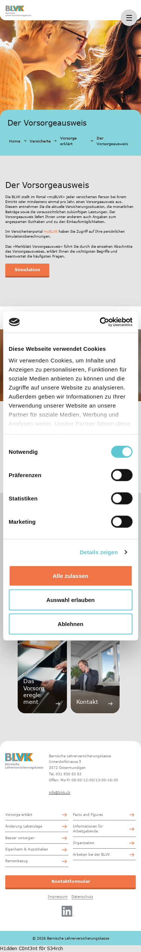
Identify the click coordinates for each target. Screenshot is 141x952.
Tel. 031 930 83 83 (65, 774)
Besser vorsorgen (20, 838)
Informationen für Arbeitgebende (88, 828)
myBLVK (51, 231)
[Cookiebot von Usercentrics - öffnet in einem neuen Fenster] (100, 322)
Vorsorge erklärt (68, 141)
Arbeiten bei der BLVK (91, 854)
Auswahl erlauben (70, 599)
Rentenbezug (16, 861)
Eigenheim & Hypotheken (26, 849)
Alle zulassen (70, 575)
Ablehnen (70, 623)
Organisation (83, 843)
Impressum (58, 896)
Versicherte (40, 141)
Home (14, 141)
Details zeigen (99, 552)
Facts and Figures (88, 815)
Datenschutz (82, 896)
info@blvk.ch (59, 792)
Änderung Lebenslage (23, 826)
